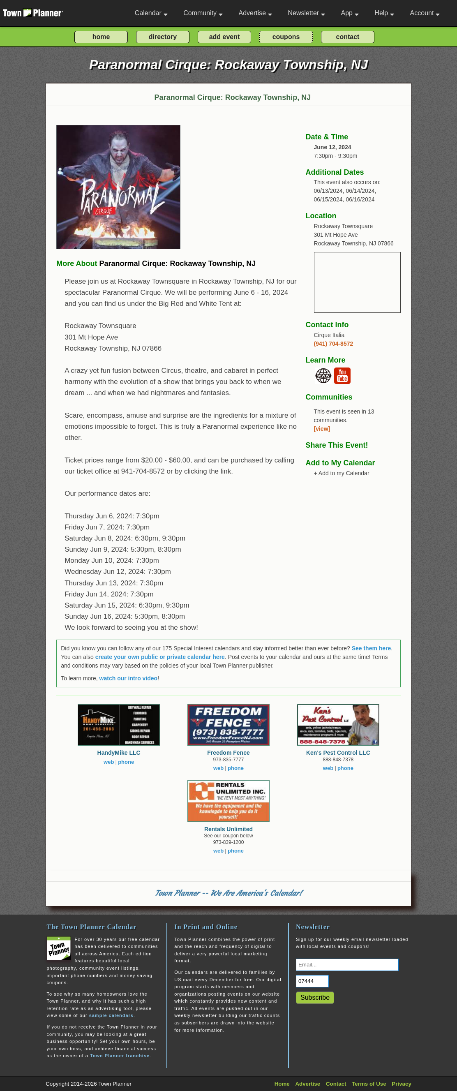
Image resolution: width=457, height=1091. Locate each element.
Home (282, 1084)
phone (126, 762)
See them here (371, 648)
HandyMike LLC (119, 752)
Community (203, 12)
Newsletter (306, 12)
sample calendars (111, 1015)
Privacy (401, 1084)
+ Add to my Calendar (341, 473)
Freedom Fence (228, 752)
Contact (336, 1084)
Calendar (151, 12)
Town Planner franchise (120, 1055)
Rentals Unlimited (228, 829)
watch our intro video (128, 678)
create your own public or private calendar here (160, 657)
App (349, 12)
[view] (322, 428)
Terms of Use (369, 1084)
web (109, 762)
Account (425, 12)
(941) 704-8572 (333, 343)
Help (384, 12)
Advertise (255, 12)
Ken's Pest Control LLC (338, 752)
